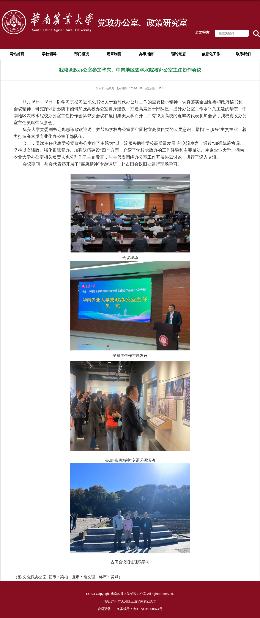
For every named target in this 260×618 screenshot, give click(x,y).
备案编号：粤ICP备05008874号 (140, 609)
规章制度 (114, 54)
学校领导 (49, 54)
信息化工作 (211, 54)
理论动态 (178, 54)
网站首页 (16, 54)
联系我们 (243, 54)
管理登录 (104, 609)
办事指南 (146, 54)
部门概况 (81, 54)
